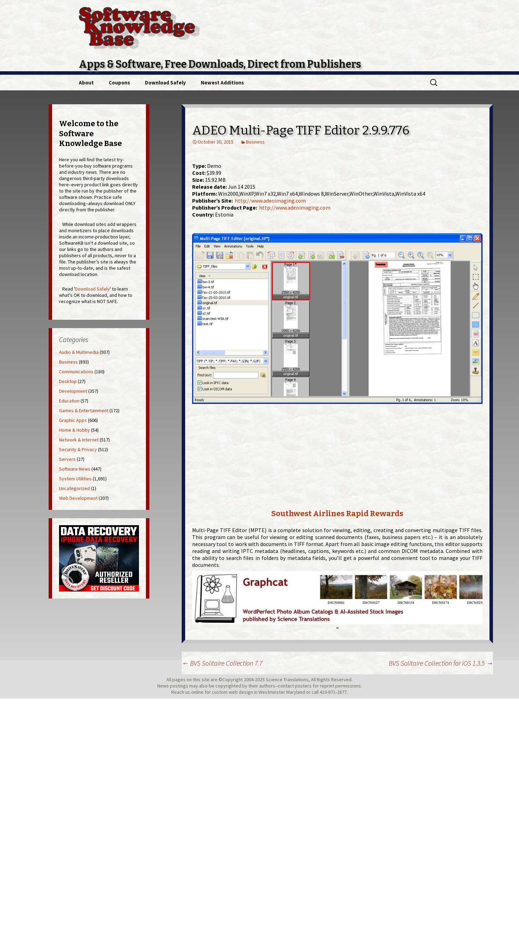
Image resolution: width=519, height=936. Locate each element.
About (86, 82)
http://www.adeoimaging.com (270, 200)
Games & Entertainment (83, 410)
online (197, 692)
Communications (76, 371)
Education (69, 401)
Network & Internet (79, 440)
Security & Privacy (78, 449)
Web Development (78, 498)
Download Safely (165, 82)
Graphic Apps (73, 420)
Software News (74, 469)
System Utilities (75, 478)
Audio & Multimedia (79, 352)
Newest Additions (222, 82)
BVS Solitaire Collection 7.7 (222, 663)
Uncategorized (74, 488)
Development (73, 391)
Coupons (119, 82)
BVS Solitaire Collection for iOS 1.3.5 (441, 663)
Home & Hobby (74, 430)
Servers (67, 459)
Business (255, 142)
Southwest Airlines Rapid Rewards (337, 513)
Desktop (68, 381)
